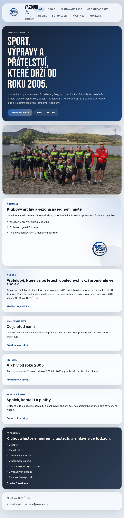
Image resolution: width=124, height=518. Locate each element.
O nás (51, 9)
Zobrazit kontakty (17, 418)
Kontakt (95, 16)
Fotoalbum (59, 16)
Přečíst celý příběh (18, 306)
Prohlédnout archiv (18, 379)
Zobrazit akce (20, 112)
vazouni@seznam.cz (36, 504)
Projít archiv (46, 112)
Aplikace (78, 16)
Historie (41, 16)
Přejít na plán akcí (17, 345)
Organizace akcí (98, 9)
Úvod (39, 9)
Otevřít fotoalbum (17, 483)
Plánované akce (71, 9)
